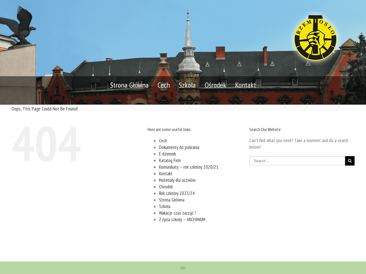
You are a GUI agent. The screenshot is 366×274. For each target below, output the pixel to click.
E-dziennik (167, 154)
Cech (164, 85)
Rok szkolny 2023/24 (177, 193)
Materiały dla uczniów (177, 180)
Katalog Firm (170, 160)
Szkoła (187, 85)
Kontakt (245, 85)
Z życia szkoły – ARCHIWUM (182, 219)
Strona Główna (129, 85)
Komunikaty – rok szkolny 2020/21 (188, 167)
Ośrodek (215, 85)
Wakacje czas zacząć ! (177, 213)
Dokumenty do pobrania (179, 147)
